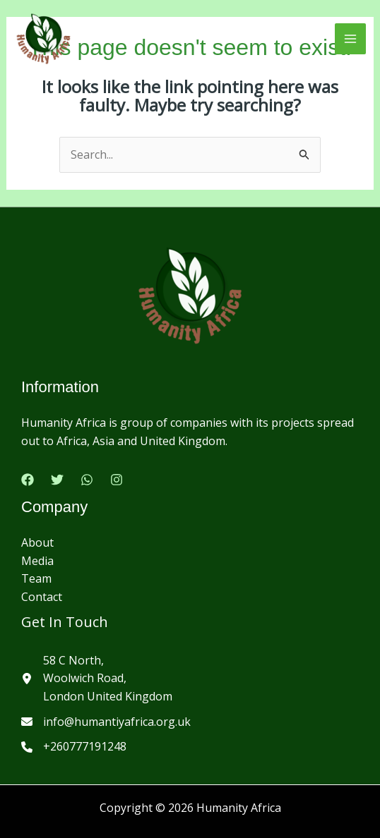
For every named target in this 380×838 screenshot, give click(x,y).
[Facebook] (27, 479)
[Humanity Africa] (43, 38)
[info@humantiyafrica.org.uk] (106, 722)
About (37, 542)
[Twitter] (57, 479)
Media (37, 561)
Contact (41, 597)
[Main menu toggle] (350, 38)
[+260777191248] (73, 747)
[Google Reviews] (87, 479)
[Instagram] (116, 479)
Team (36, 578)
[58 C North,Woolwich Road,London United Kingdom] (96, 679)
